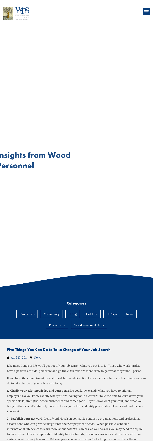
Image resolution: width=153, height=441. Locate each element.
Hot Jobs (91, 314)
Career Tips (27, 314)
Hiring (72, 314)
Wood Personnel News (89, 325)
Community (51, 314)
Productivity (57, 325)
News (129, 314)
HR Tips (112, 314)
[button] (146, 9)
